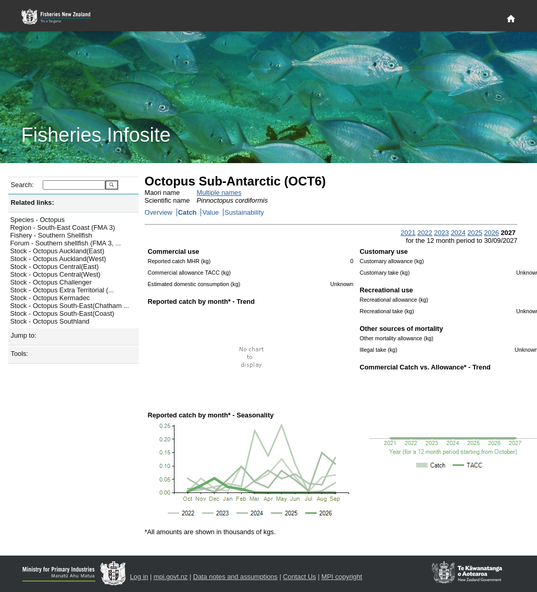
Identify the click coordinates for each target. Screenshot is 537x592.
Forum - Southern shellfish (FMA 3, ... (65, 243)
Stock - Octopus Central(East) (54, 266)
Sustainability (244, 212)
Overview (158, 212)
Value (210, 212)
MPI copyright (341, 577)
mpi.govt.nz (171, 577)
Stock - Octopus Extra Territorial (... (62, 290)
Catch (187, 212)
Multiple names (219, 192)
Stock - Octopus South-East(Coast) (62, 313)
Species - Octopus (37, 220)
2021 (408, 233)
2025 (474, 233)
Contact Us (299, 577)
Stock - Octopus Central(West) (55, 274)
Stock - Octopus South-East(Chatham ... (69, 306)
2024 (458, 233)
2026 (491, 233)
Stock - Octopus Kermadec (50, 298)
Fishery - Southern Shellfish (51, 235)
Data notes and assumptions (235, 577)
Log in (139, 577)
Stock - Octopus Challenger (51, 282)
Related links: (32, 202)
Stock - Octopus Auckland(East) (57, 251)
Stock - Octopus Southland (50, 321)
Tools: (19, 353)
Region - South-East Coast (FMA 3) (62, 227)
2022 (424, 233)
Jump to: (23, 335)
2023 (441, 233)
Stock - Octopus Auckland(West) (58, 259)
